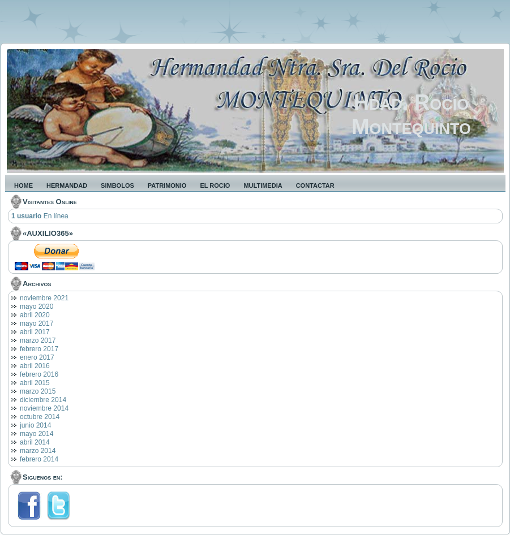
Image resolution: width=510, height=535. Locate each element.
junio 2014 (35, 425)
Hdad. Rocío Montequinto (411, 114)
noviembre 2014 (44, 408)
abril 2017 (35, 332)
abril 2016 (35, 366)
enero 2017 (37, 357)
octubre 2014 (39, 417)
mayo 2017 (36, 323)
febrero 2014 (39, 459)
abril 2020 (35, 315)
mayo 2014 (36, 434)
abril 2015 (35, 383)
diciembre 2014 (43, 400)
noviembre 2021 (44, 298)
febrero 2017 (39, 349)
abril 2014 (35, 442)
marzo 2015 (37, 391)
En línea (39, 216)
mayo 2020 (36, 306)
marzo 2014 (37, 451)
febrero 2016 (39, 374)
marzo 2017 (37, 340)
